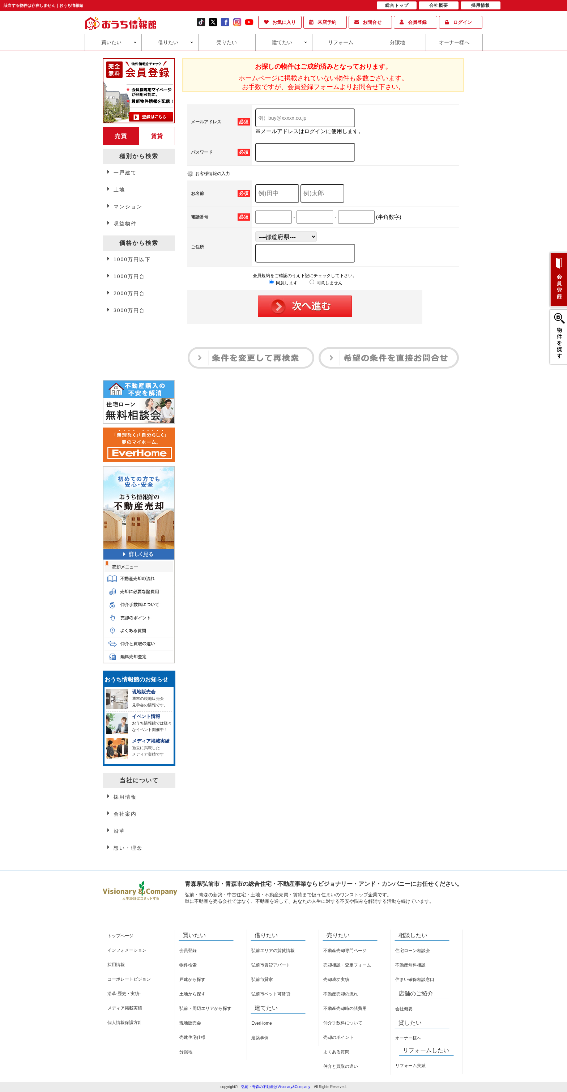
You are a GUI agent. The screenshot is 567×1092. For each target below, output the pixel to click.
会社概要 (404, 1008)
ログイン (462, 22)
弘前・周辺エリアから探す (205, 1008)
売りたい (227, 42)
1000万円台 (129, 276)
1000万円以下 (132, 259)
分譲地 (397, 42)
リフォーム (340, 42)
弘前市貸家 (262, 979)
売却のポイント (338, 1037)
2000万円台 (129, 293)
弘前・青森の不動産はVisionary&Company (275, 1087)
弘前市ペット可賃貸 (270, 994)
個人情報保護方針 (124, 1022)
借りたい (168, 42)
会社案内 (125, 814)
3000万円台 (129, 310)
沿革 (119, 831)
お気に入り (284, 22)
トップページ (120, 935)
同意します (283, 282)
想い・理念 (128, 848)
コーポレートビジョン (129, 979)
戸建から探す (192, 979)
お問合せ (372, 22)
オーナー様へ (454, 42)
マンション (128, 206)
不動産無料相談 (410, 965)
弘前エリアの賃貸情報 (273, 950)
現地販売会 (190, 1022)
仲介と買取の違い (340, 1066)
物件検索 (188, 965)
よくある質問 (336, 1051)
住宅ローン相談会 (412, 950)
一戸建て (125, 172)
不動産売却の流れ (340, 994)
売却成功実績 (336, 979)
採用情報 (125, 797)
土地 (119, 189)
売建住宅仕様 (192, 1037)
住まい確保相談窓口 (414, 979)
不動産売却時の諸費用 (345, 1008)
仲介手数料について (342, 1022)
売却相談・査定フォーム (347, 965)
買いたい (111, 42)
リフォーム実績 (410, 1065)
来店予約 (326, 22)
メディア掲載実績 (124, 1008)
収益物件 (125, 223)
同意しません (326, 282)
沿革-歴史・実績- (124, 993)
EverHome (261, 1023)
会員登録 (417, 22)
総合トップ (397, 5)
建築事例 (260, 1037)
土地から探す (192, 994)
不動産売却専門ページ (345, 950)
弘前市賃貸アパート (270, 965)
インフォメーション (126, 950)
